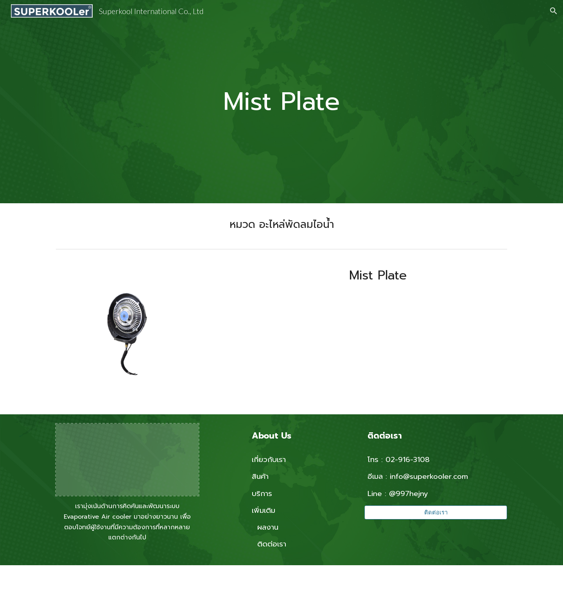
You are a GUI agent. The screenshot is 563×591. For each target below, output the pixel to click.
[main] (281, 102)
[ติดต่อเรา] (436, 512)
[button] (553, 11)
